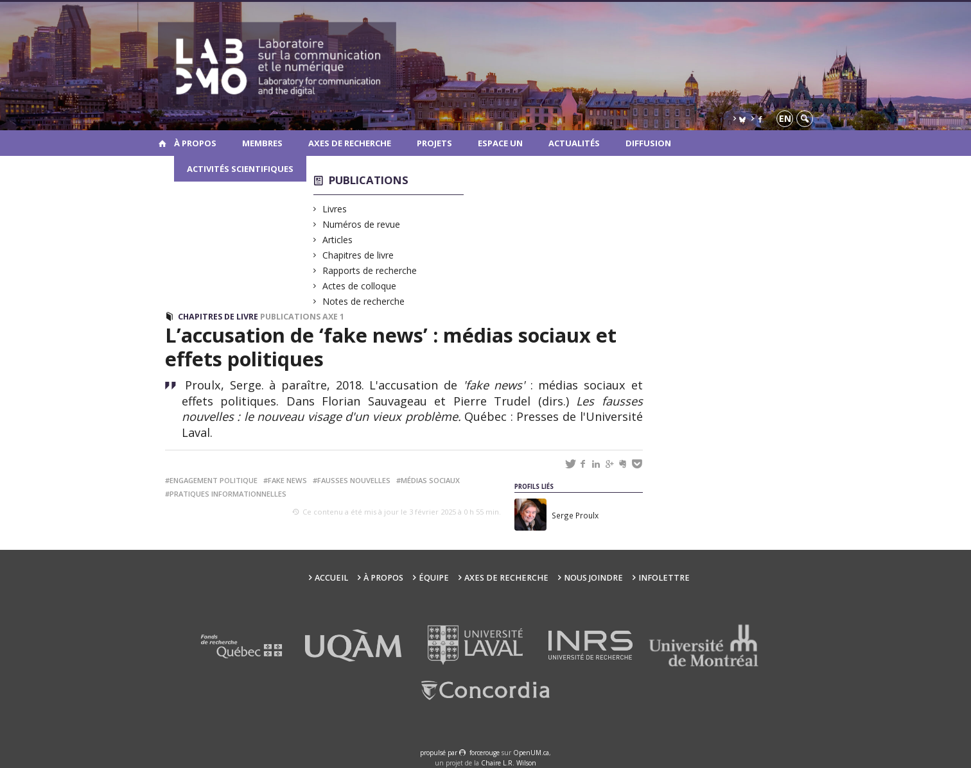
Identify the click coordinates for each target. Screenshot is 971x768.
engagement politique (214, 480)
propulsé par (439, 752)
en (785, 118)
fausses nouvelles (353, 480)
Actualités (574, 143)
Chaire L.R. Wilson (508, 762)
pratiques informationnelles (228, 494)
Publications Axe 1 (302, 316)
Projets (434, 143)
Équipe (434, 577)
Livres (335, 209)
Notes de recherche (364, 301)
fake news (287, 480)
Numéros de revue (361, 224)
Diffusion (648, 143)
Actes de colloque (359, 286)
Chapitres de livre (358, 255)
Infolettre (664, 577)
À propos (195, 143)
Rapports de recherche (370, 270)
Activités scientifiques (240, 169)
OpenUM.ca (531, 752)
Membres (262, 143)
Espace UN (500, 143)
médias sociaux (430, 480)
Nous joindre (593, 577)
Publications (368, 180)
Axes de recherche (349, 143)
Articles (338, 240)
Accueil (331, 577)
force (484, 752)
